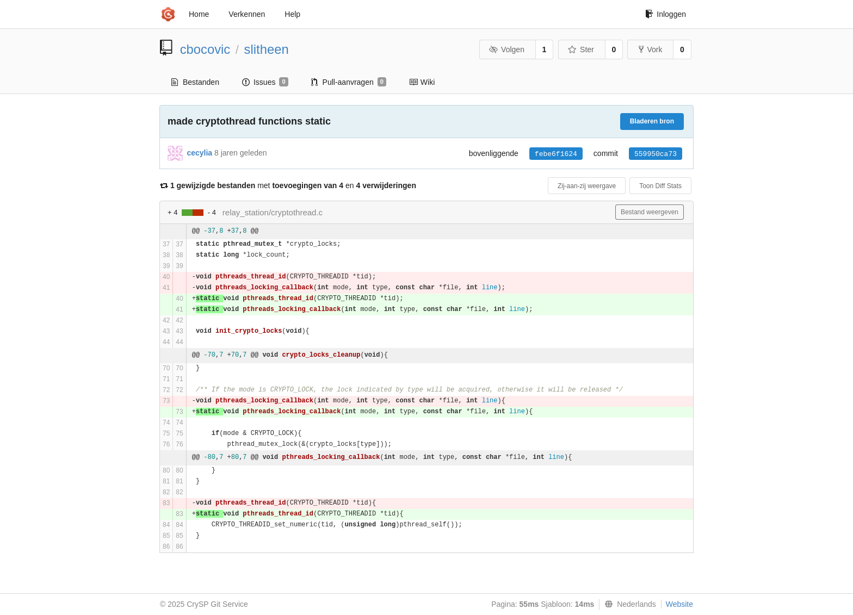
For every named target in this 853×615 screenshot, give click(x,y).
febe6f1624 (556, 154)
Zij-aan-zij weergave (587, 186)
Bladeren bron (652, 121)
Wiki (422, 82)
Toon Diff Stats (660, 186)
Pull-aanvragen (348, 82)
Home (199, 14)
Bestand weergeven (649, 212)
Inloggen (665, 14)
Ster (581, 49)
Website (679, 604)
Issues (265, 82)
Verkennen (246, 14)
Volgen (506, 49)
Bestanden (195, 82)
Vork (650, 49)
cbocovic (205, 49)
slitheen (266, 49)
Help (292, 14)
